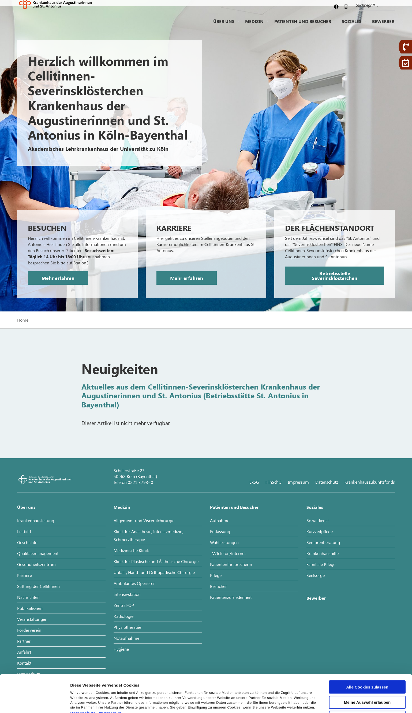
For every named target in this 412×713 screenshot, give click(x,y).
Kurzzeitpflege (319, 531)
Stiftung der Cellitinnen (38, 586)
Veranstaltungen (32, 619)
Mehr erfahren (58, 278)
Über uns (223, 25)
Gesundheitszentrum (36, 564)
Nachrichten (28, 597)
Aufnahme (219, 520)
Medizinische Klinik (131, 550)
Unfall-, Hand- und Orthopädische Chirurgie (154, 572)
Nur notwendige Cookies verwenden (367, 687)
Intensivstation (127, 594)
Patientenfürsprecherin (231, 564)
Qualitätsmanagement (37, 553)
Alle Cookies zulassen (367, 655)
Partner (24, 641)
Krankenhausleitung (35, 520)
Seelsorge (315, 575)
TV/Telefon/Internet (228, 553)
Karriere (24, 575)
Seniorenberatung (323, 542)
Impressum (110, 681)
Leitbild (24, 531)
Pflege (216, 575)
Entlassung (220, 531)
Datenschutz (83, 681)
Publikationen (30, 608)
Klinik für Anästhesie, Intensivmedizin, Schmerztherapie (148, 535)
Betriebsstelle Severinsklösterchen (334, 275)
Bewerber (383, 25)
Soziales (351, 25)
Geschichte (27, 542)
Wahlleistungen (224, 542)
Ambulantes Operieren (135, 583)
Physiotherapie (127, 627)
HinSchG (273, 482)
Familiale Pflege (320, 564)
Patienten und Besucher (302, 25)
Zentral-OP (124, 605)
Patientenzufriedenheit (231, 597)
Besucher (218, 586)
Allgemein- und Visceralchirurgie (144, 520)
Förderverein (29, 630)
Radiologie (123, 616)
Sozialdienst (317, 520)
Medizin (254, 25)
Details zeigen (284, 702)
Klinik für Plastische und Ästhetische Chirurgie (156, 561)
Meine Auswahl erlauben (367, 670)
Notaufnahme (126, 638)
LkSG (254, 482)
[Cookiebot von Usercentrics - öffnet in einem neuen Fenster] (34, 703)
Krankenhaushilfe (322, 553)
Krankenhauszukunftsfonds (369, 482)
